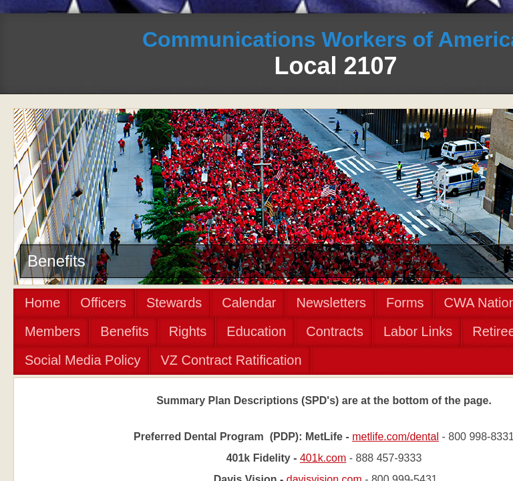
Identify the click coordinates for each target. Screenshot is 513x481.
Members (52, 331)
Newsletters (330, 302)
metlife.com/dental (395, 436)
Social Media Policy (82, 360)
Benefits (124, 331)
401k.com (323, 458)
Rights (188, 331)
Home (42, 302)
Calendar (249, 302)
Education (256, 331)
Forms (405, 302)
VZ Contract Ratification (230, 360)
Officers (103, 302)
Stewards (174, 302)
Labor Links (417, 331)
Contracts (334, 331)
